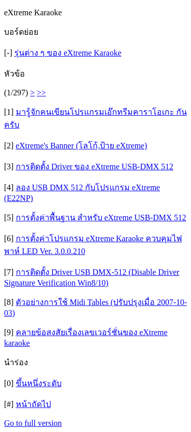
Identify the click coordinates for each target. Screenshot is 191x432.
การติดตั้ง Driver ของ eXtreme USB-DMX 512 (95, 166)
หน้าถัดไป (33, 404)
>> (41, 92)
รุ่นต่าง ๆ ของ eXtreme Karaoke (67, 52)
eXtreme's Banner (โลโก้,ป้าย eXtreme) (81, 145)
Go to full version (33, 423)
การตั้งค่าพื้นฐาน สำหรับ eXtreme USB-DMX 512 (101, 217)
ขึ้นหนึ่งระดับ (39, 383)
